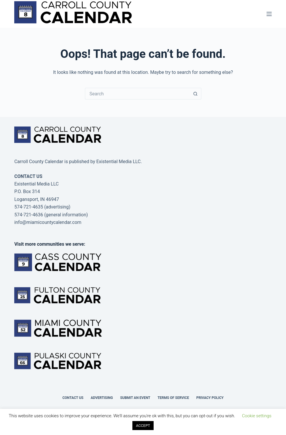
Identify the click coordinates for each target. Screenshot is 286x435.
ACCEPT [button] (143, 425)
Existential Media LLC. (119, 161)
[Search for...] (137, 93)
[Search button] (195, 93)
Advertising (102, 398)
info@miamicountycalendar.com (47, 222)
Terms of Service (173, 398)
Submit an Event (135, 398)
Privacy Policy (210, 398)
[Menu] (269, 14)
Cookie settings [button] (256, 415)
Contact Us (72, 398)
